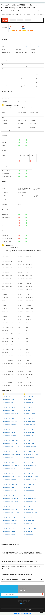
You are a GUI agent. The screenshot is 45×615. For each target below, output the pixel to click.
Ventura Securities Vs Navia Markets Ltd (11, 446)
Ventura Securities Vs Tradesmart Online (11, 528)
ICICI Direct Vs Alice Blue (28, 435)
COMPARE (36, 19)
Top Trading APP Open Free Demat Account (23, 613)
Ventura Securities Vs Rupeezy (9, 506)
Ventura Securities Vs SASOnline (9, 462)
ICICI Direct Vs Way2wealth (29, 443)
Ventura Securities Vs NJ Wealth (9, 418)
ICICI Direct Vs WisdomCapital (29, 440)
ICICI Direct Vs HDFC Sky (28, 407)
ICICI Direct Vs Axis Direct (29, 432)
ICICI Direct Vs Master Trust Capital (31, 476)
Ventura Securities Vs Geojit (8, 495)
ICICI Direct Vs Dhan (28, 410)
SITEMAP (35, 606)
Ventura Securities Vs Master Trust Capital (11, 476)
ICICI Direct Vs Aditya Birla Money (30, 512)
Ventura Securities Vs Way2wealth (10, 443)
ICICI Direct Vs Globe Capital (29, 424)
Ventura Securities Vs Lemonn (9, 402)
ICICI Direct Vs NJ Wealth (28, 418)
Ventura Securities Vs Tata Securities (10, 451)
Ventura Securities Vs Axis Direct (9, 432)
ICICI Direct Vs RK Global (28, 468)
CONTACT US (29, 606)
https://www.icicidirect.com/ (37, 46)
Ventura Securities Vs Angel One (9, 517)
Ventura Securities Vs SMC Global (9, 457)
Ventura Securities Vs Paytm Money (10, 421)
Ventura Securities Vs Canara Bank (10, 429)
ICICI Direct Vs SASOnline (29, 462)
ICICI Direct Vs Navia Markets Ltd (30, 446)
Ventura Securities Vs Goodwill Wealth (10, 413)
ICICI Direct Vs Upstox (28, 531)
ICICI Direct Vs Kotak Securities (30, 479)
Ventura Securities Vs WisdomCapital (10, 440)
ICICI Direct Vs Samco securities (30, 465)
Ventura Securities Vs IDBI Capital (9, 490)
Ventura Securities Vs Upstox (9, 531)
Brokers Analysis (22, 609)
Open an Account (17, 30)
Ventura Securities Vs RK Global (9, 468)
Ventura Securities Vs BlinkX (8, 399)
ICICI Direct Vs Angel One (28, 517)
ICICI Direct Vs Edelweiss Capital (30, 501)
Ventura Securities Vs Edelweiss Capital (11, 501)
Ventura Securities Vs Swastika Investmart (11, 454)
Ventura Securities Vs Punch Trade (10, 396)
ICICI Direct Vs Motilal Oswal (29, 520)
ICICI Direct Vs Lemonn (28, 402)
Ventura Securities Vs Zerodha (9, 534)
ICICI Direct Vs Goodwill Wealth (30, 413)
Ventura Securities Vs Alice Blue (9, 435)
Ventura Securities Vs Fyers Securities (10, 498)
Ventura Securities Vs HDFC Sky (9, 407)
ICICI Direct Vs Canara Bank (29, 429)
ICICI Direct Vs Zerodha (28, 534)
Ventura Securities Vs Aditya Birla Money (11, 512)
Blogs (23, 606)
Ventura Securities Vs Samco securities (11, 465)
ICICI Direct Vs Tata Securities (30, 451)
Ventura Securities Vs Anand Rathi (10, 509)
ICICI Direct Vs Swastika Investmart (31, 454)
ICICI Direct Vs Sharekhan (29, 523)
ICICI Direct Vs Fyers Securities (30, 498)
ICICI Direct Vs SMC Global (29, 457)
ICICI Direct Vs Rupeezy (28, 506)
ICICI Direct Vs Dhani (28, 487)
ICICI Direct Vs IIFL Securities (29, 484)
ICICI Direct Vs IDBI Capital (29, 490)
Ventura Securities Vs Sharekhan (9, 523)
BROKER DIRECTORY (16, 606)
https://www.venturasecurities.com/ (22, 46)
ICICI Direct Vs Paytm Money (29, 421)
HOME (9, 606)
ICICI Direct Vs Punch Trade (29, 396)
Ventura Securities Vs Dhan (8, 410)
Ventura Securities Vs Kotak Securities (10, 479)
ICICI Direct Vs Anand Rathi (29, 509)
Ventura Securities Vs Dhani (8, 487)
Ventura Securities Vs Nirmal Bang (10, 473)
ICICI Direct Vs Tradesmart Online (30, 528)
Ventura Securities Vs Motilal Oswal (10, 520)
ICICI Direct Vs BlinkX (28, 399)
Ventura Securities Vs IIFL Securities (10, 484)
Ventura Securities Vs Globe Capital (10, 424)
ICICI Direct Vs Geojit (28, 495)
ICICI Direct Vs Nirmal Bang (29, 473)
